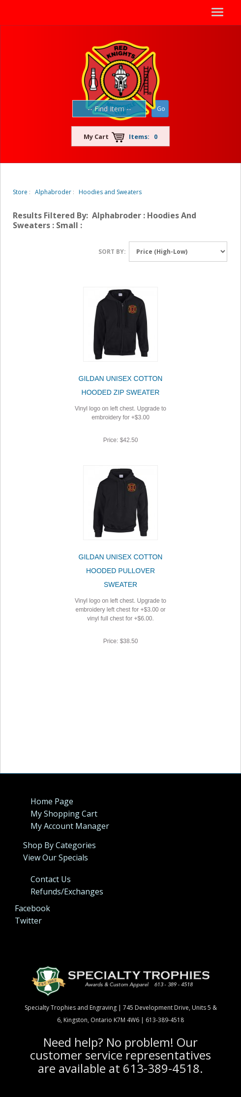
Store (20, 192)
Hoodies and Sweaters (110, 192)
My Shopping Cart (63, 813)
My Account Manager (69, 826)
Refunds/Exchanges (66, 891)
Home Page (51, 801)
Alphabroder (53, 192)
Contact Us (50, 879)
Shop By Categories (59, 845)
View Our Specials (55, 857)
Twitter (28, 920)
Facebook (32, 908)
